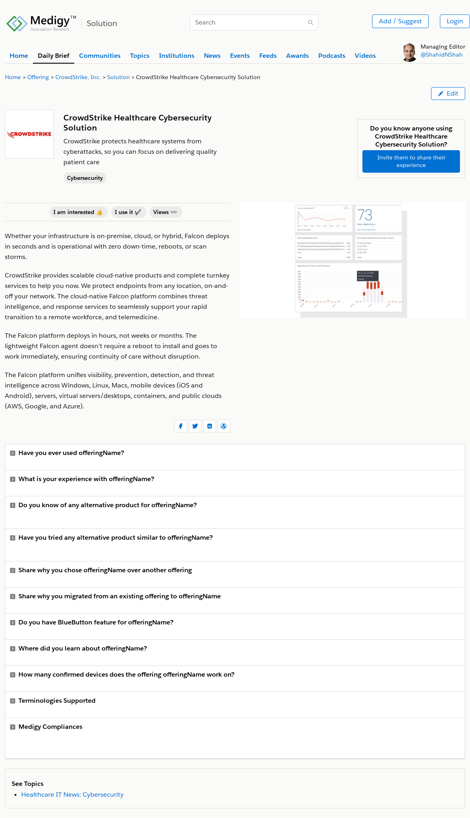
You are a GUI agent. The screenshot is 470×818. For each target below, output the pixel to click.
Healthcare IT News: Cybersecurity (72, 794)
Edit (448, 93)
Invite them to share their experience (411, 161)
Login (455, 21)
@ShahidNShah (442, 54)
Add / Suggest (400, 21)
